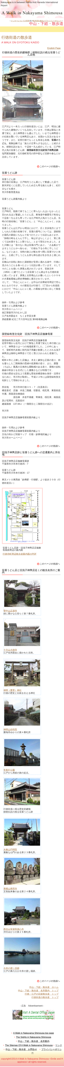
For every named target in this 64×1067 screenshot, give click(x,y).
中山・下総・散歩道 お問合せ (21, 1049)
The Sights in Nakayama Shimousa (33, 1037)
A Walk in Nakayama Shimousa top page (33, 1033)
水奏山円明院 (10, 849)
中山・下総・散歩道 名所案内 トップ (38, 990)
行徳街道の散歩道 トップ (45, 997)
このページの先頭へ (50, 166)
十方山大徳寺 (10, 650)
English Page (54, 48)
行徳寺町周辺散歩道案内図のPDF (19, 554)
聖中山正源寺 (10, 611)
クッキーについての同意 (20, 21)
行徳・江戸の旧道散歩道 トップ (42, 994)
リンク (58, 1045)
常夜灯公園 (9, 770)
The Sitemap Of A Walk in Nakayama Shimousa (29, 1045)
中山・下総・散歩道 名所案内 (33, 1041)
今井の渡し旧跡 (11, 968)
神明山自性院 (10, 729)
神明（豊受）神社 (13, 690)
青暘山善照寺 (10, 888)
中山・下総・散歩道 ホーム (44, 987)
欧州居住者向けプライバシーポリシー (47, 21)
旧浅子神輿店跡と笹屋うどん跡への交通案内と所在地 (31, 453)
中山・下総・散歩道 (32, 13)
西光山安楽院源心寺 (14, 929)
